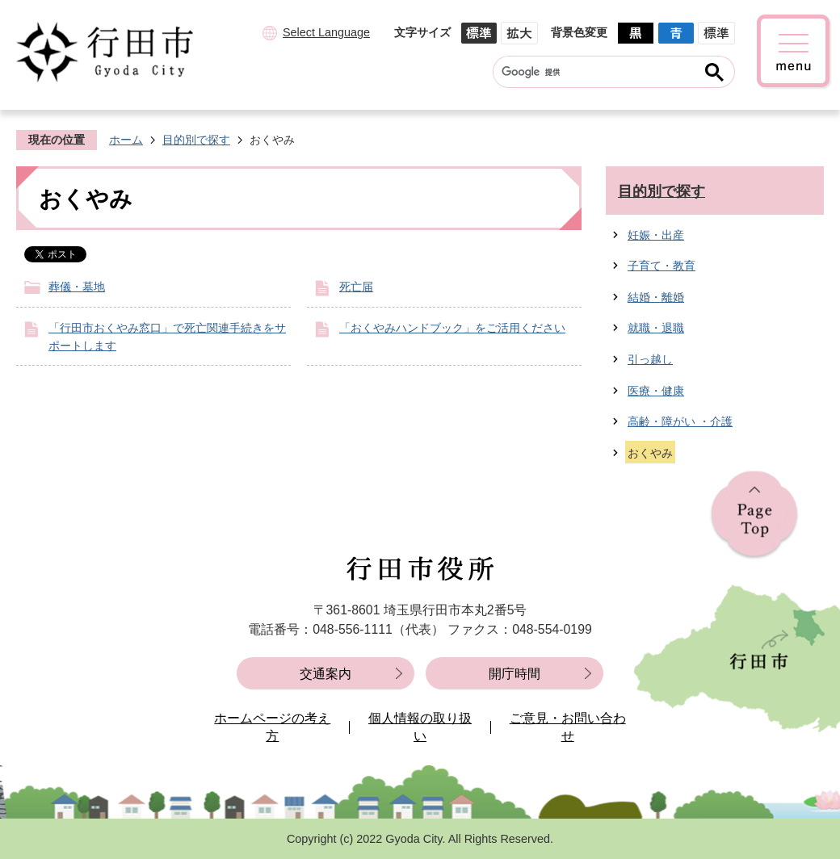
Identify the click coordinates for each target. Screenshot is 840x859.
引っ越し (650, 359)
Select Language (326, 32)
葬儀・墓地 (76, 286)
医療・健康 (656, 390)
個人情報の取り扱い (420, 727)
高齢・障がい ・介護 (680, 421)
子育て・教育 (661, 265)
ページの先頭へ (754, 515)
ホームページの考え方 (272, 727)
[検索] (598, 72)
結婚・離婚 (656, 297)
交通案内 (325, 674)
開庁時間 (514, 674)
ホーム (126, 139)
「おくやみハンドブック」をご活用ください (452, 327)
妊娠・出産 (656, 234)
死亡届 (356, 286)
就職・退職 (656, 327)
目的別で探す (196, 139)
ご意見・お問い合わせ (568, 727)
